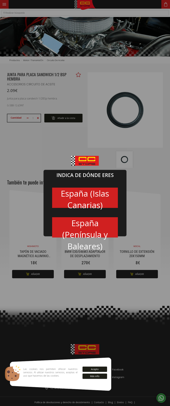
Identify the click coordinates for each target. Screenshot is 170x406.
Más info (94, 376)
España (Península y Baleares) (85, 228)
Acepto (95, 369)
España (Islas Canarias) (85, 198)
